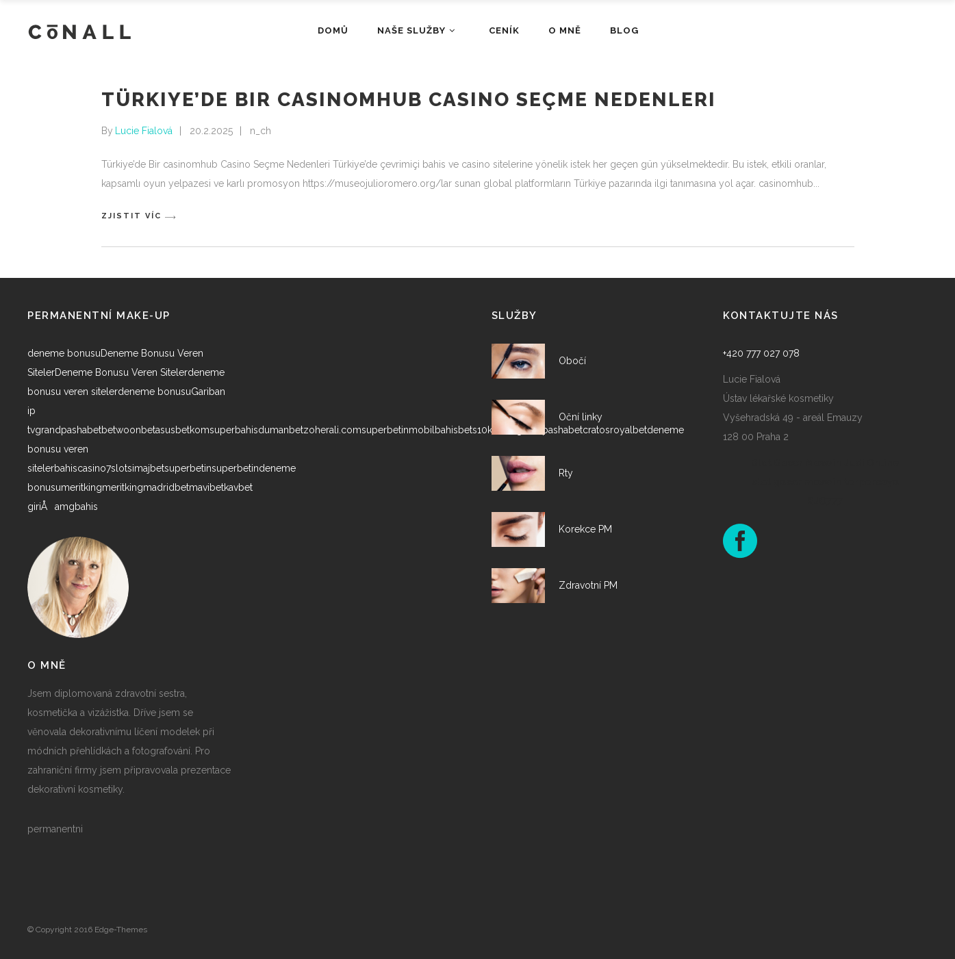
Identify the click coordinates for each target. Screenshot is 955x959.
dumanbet (280, 429)
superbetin (385, 429)
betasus (158, 429)
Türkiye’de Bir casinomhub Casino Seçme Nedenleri (408, 99)
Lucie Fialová (144, 130)
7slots (119, 468)
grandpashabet (68, 429)
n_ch (260, 130)
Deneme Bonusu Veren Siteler (121, 372)
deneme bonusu (64, 353)
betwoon (121, 429)
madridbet (166, 487)
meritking (81, 487)
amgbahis (76, 506)
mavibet (206, 487)
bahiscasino (80, 468)
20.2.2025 (211, 130)
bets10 (472, 429)
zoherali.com (332, 429)
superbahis (233, 429)
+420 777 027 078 (761, 353)
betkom (192, 429)
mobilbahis (433, 429)
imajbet (148, 468)
